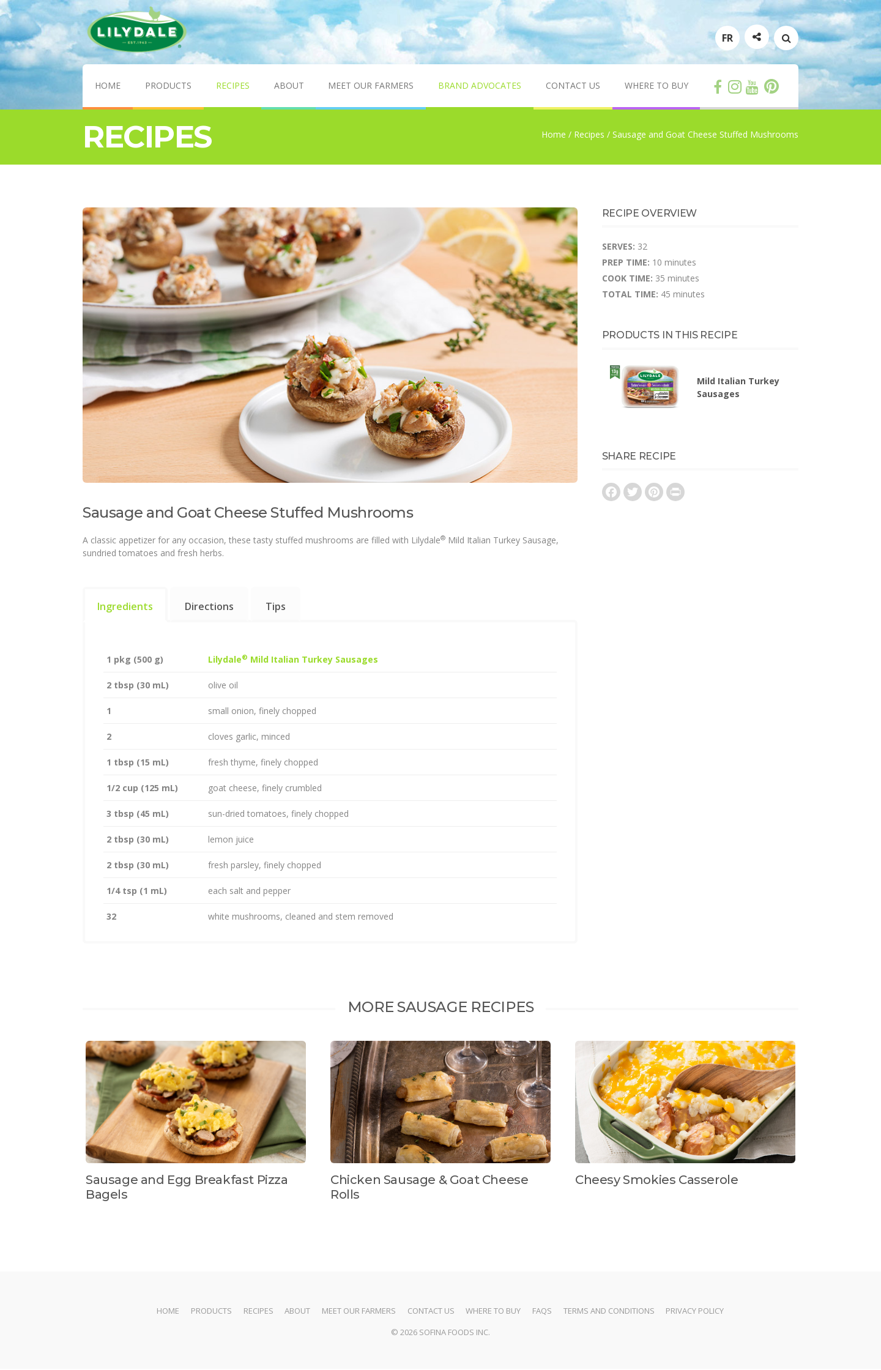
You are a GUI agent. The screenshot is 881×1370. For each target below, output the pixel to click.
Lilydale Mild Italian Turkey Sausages (293, 660)
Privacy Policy (696, 1311)
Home (108, 86)
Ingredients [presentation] (125, 607)
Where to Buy (657, 86)
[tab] (125, 606)
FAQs (542, 1311)
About (289, 86)
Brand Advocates (480, 86)
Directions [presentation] (209, 607)
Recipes (233, 86)
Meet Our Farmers (371, 86)
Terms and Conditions (609, 1311)
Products (168, 86)
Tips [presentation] (276, 607)
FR (727, 38)
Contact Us (573, 86)
